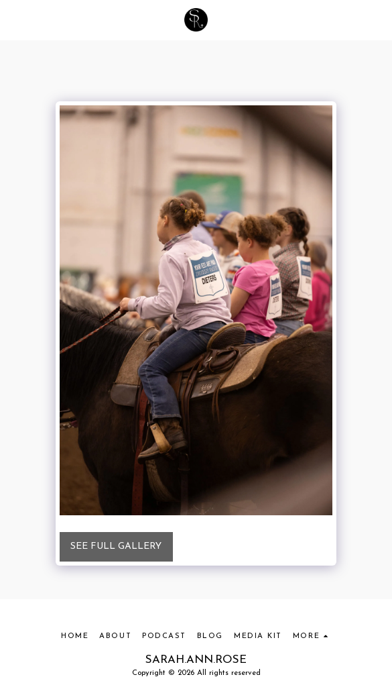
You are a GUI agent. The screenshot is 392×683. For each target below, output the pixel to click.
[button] (14, 19)
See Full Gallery (115, 546)
